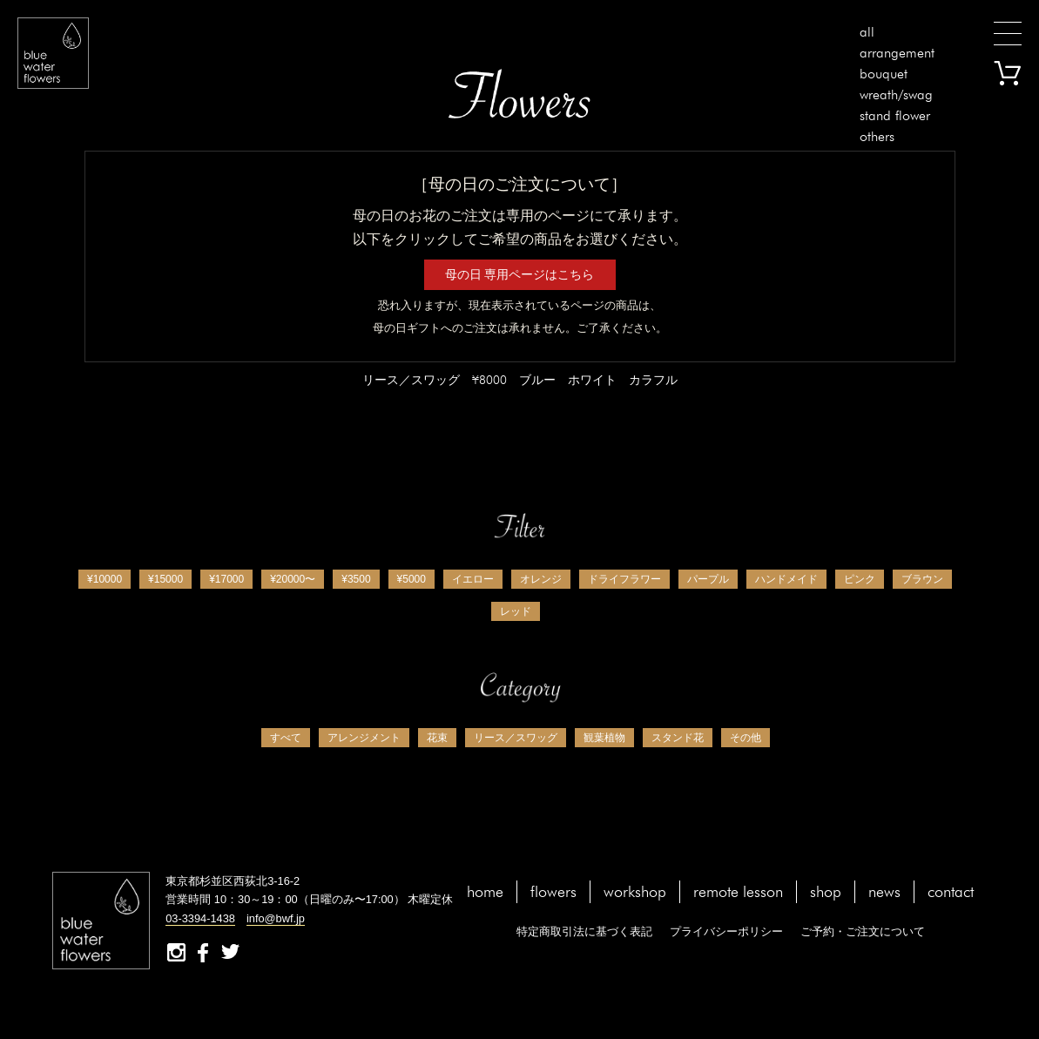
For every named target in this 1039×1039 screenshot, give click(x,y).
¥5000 (411, 579)
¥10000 (104, 579)
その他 (745, 738)
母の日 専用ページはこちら (520, 274)
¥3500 (355, 579)
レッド (515, 611)
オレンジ (541, 579)
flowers (553, 891)
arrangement (897, 52)
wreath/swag (896, 94)
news (884, 891)
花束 (437, 738)
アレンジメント (364, 738)
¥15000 (165, 579)
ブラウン (922, 579)
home (485, 891)
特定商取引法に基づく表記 (584, 931)
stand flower (895, 115)
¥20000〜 (292, 579)
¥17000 (226, 579)
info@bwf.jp (275, 918)
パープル (708, 579)
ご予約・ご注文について (862, 931)
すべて (285, 738)
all (867, 32)
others (877, 136)
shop (825, 891)
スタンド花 (677, 738)
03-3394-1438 (200, 918)
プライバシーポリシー (726, 931)
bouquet (883, 73)
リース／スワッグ (515, 738)
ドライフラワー (624, 579)
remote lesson (738, 891)
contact (951, 891)
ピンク (859, 579)
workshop (635, 891)
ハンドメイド (786, 579)
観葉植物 (604, 738)
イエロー (473, 579)
